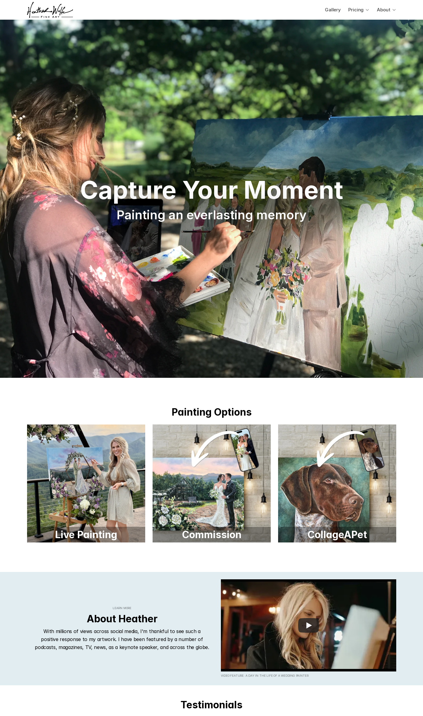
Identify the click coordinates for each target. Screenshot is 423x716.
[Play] (308, 625)
